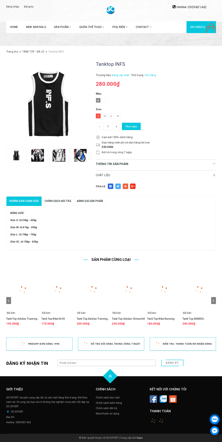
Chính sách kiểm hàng (109, 402)
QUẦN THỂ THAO (91, 27)
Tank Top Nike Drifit (53, 318)
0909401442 (197, 7)
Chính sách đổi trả (106, 408)
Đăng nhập (12, 6)
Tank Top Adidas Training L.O (21, 318)
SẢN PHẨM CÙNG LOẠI (111, 259)
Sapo (139, 437)
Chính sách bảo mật (108, 397)
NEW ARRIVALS (36, 27)
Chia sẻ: (101, 186)
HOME (14, 27)
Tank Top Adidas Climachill (128, 318)
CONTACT (143, 27)
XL (118, 116)
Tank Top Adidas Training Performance (92, 318)
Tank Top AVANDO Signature (193, 318)
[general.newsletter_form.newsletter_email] (107, 363)
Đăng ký (28, 6)
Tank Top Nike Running (161, 318)
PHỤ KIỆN (120, 27)
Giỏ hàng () (197, 27)
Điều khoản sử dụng (107, 413)
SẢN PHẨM (62, 27)
